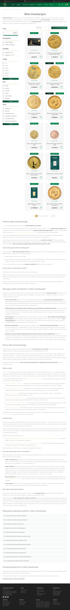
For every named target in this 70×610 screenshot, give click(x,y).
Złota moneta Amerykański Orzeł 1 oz (14, 388)
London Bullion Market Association (13, 478)
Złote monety (6, 372)
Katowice (32, 1)
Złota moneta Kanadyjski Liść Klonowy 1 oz (15, 398)
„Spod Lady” (25, 4)
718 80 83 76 (63, 1)
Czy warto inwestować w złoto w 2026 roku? (16, 515)
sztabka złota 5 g (44, 438)
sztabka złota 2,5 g (35, 438)
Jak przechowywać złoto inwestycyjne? (14, 524)
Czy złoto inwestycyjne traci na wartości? (15, 532)
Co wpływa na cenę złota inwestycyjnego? (15, 528)
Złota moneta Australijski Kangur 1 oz (14, 383)
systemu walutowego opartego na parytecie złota (25, 232)
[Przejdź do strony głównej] (5, 5)
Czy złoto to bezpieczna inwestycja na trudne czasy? (17, 536)
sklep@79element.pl (8, 593)
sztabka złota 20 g (9, 443)
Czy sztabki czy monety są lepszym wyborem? (16, 519)
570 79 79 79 (13, 1)
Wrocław (43, 1)
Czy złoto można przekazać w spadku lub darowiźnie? (18, 556)
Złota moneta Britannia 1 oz (11, 393)
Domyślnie (42, 27)
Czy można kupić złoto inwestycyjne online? (15, 548)
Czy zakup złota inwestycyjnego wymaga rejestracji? (18, 544)
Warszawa (39, 1)
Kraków (36, 1)
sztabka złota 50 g (27, 443)
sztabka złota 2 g (27, 438)
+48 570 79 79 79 (9, 594)
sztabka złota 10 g (54, 438)
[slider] (18, 35)
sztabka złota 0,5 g (9, 438)
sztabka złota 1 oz (18, 443)
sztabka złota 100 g (37, 443)
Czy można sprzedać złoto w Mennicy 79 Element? (17, 560)
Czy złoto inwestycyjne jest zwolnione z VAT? (16, 540)
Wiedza (46, 4)
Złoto (4, 225)
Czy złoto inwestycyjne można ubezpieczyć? (15, 552)
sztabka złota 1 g (18, 438)
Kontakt (51, 4)
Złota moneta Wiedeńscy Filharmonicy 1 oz (15, 402)
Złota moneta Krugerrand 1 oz (12, 407)
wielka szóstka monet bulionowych (34, 378)
